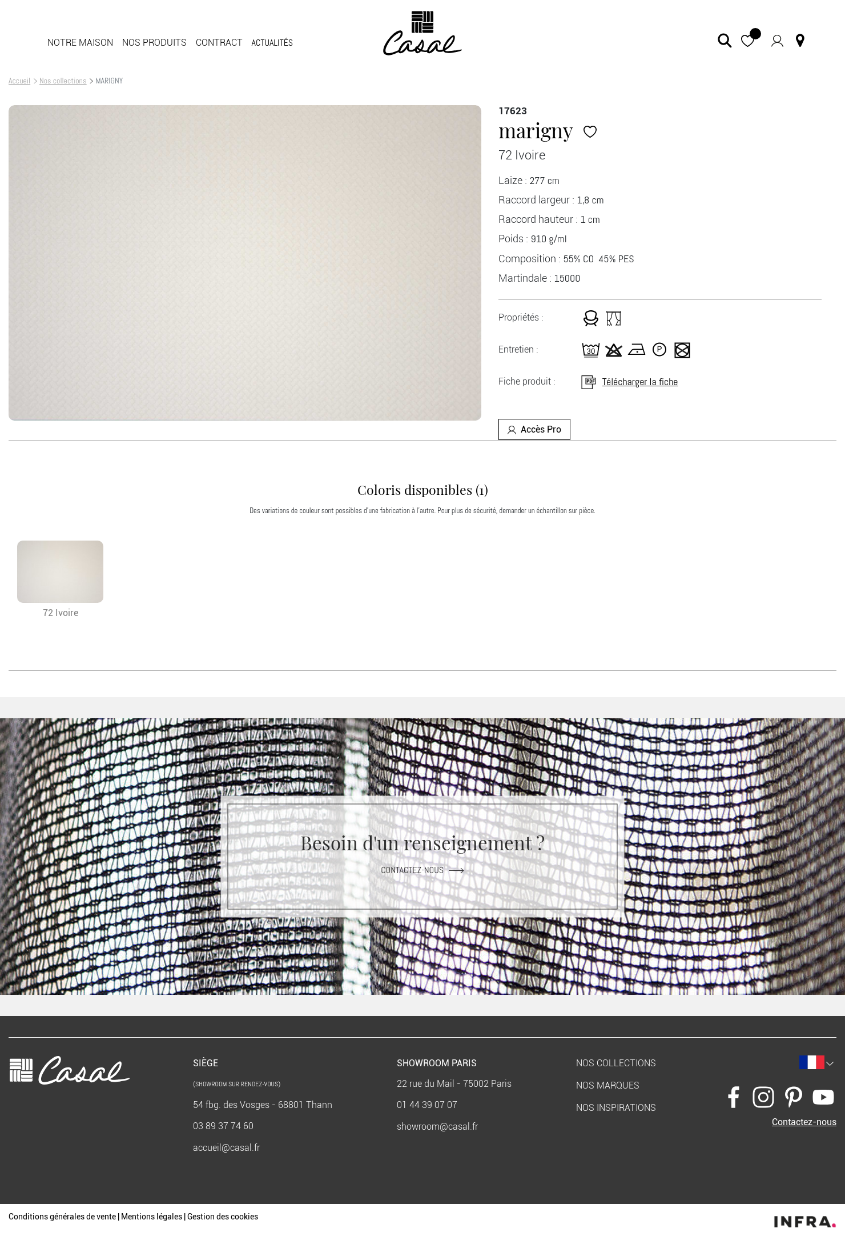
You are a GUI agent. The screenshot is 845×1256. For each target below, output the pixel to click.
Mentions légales (151, 1216)
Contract (219, 42)
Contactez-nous (422, 870)
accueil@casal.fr (226, 1147)
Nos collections (62, 80)
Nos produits (154, 42)
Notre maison (80, 42)
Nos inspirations (616, 1107)
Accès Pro (534, 429)
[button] (747, 40)
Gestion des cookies (222, 1216)
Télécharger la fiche (629, 381)
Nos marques (607, 1085)
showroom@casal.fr (437, 1126)
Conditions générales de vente (62, 1216)
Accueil (19, 80)
